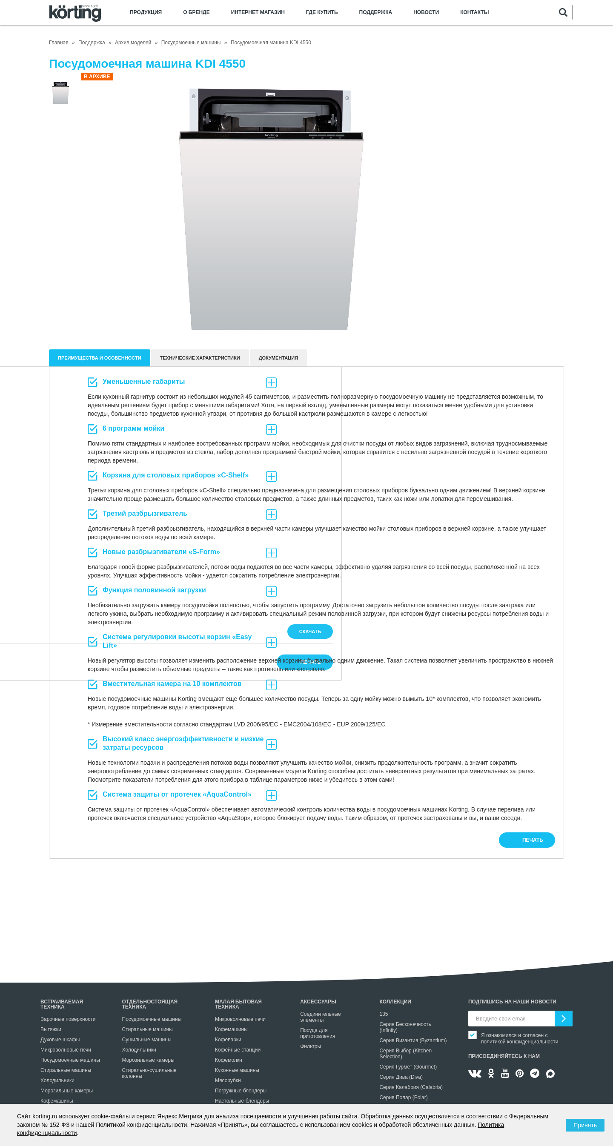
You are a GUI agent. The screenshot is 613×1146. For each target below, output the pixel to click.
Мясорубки (228, 1080)
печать (532, 840)
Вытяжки (50, 1029)
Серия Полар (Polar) (403, 1097)
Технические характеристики (200, 357)
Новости (426, 12)
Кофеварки (228, 1040)
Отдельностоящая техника (150, 1004)
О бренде (196, 12)
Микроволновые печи (65, 1050)
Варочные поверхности (67, 1019)
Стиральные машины (65, 1070)
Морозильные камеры (66, 1091)
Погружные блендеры (240, 1091)
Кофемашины (56, 1101)
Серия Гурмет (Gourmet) (408, 1067)
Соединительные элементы (320, 1017)
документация (278, 357)
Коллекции (395, 1001)
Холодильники (57, 1080)
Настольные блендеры (242, 1101)
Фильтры (310, 1046)
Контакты (474, 12)
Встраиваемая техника (61, 1004)
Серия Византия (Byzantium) (413, 1040)
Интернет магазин (258, 12)
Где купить (322, 12)
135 (383, 1014)
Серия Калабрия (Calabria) (411, 1087)
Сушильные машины (147, 1040)
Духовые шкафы (60, 1040)
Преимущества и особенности (99, 357)
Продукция (145, 12)
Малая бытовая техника (238, 1004)
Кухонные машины (237, 1070)
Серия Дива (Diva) (401, 1077)
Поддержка (376, 12)
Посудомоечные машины (70, 1060)
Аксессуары (318, 1001)
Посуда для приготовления (317, 1033)
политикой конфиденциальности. (520, 1042)
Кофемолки (228, 1060)
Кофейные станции (238, 1050)
